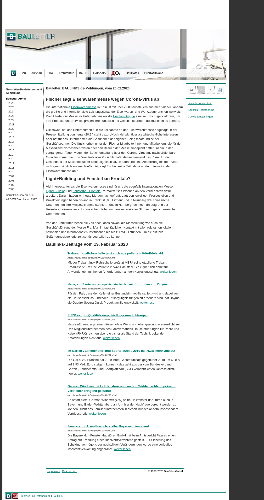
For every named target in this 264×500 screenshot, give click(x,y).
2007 (11, 184)
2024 (11, 111)
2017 (11, 141)
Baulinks (58, 495)
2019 (11, 133)
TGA (50, 73)
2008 (11, 180)
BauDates (132, 73)
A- (211, 89)
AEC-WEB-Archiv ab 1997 (21, 199)
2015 (11, 150)
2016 (11, 146)
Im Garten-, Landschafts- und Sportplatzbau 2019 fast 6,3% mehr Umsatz (121, 351)
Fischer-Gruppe (124, 116)
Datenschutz (69, 471)
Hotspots (99, 73)
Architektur (66, 73)
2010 (11, 172)
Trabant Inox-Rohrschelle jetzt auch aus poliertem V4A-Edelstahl (115, 253)
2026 (11, 102)
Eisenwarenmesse (83, 107)
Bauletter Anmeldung (200, 103)
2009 (11, 176)
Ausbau (36, 73)
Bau (23, 73)
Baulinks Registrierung (201, 109)
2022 (11, 120)
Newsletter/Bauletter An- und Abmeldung (24, 91)
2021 (11, 124)
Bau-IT (83, 73)
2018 (11, 137)
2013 (11, 159)
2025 (11, 107)
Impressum (53, 471)
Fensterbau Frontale (87, 191)
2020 (11, 128)
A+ (191, 89)
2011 (11, 167)
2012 (11, 163)
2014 (11, 154)
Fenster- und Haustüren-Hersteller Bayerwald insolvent (108, 426)
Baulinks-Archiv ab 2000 (20, 195)
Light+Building (56, 191)
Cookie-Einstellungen (200, 116)
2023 (11, 115)
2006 (11, 189)
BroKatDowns (153, 73)
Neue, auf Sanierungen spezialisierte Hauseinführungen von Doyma (117, 284)
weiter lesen (168, 271)
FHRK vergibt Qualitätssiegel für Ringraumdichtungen (107, 315)
